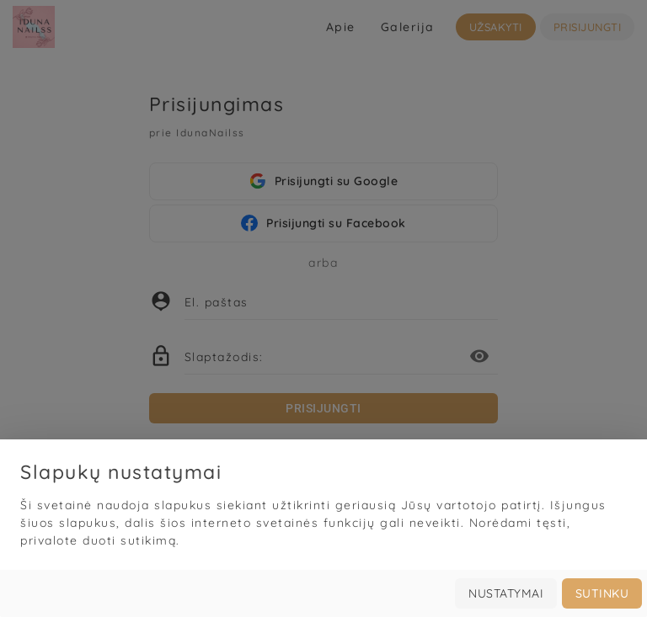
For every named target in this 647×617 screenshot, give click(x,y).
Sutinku (602, 593)
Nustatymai (505, 593)
